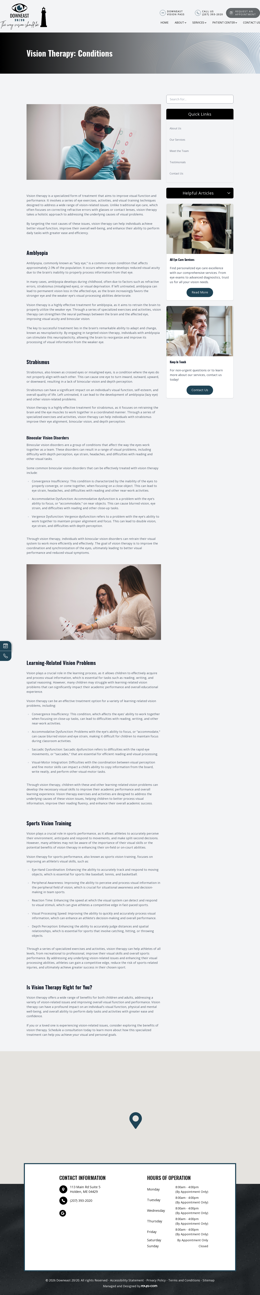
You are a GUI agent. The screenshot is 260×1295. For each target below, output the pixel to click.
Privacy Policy (156, 1280)
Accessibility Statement (127, 1280)
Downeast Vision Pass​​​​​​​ (176, 13)
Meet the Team (179, 151)
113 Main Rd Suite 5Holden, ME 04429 (85, 1189)
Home (164, 22)
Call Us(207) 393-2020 (212, 13)
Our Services (177, 139)
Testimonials (178, 162)
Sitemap (209, 1280)
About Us (175, 128)
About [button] (180, 22)
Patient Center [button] (224, 22)
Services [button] (199, 22)
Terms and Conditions (184, 1280)
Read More (200, 292)
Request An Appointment (245, 13)
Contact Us (251, 22)
